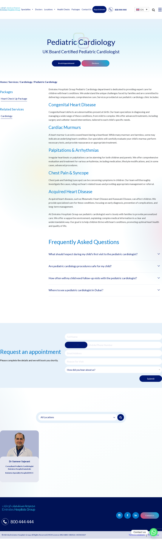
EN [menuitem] (142, 9)
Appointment (99, 9)
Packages (76, 9)
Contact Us (86, 9)
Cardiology (26, 81)
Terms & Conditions (137, 536)
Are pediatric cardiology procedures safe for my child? (85, 266)
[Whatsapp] (154, 532)
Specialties (27, 9)
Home (3, 81)
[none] (141, 9)
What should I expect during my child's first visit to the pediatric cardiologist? (101, 254)
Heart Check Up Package (14, 98)
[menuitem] (141, 9)
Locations (50, 9)
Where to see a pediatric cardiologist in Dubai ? (81, 291)
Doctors (38, 9)
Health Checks (63, 9)
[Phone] (113, 346)
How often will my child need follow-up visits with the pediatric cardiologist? (101, 279)
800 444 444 (117, 9)
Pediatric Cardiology (45, 81)
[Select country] (76, 346)
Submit (150, 380)
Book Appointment (66, 63)
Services (13, 81)
